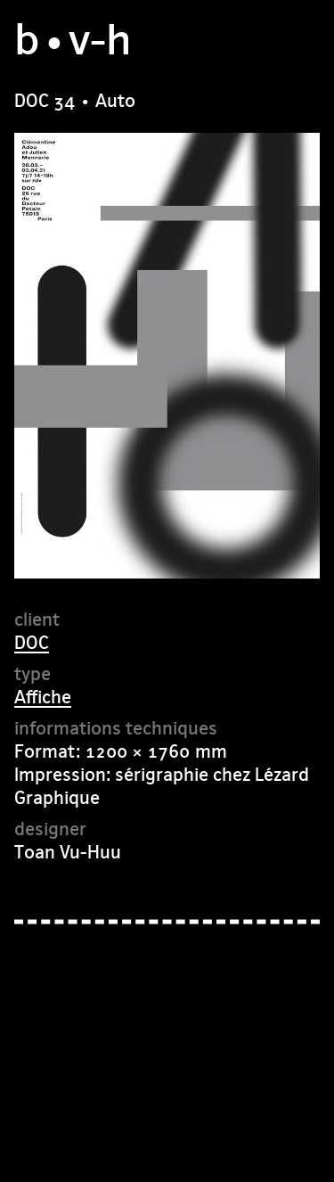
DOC (31, 642)
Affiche (42, 696)
